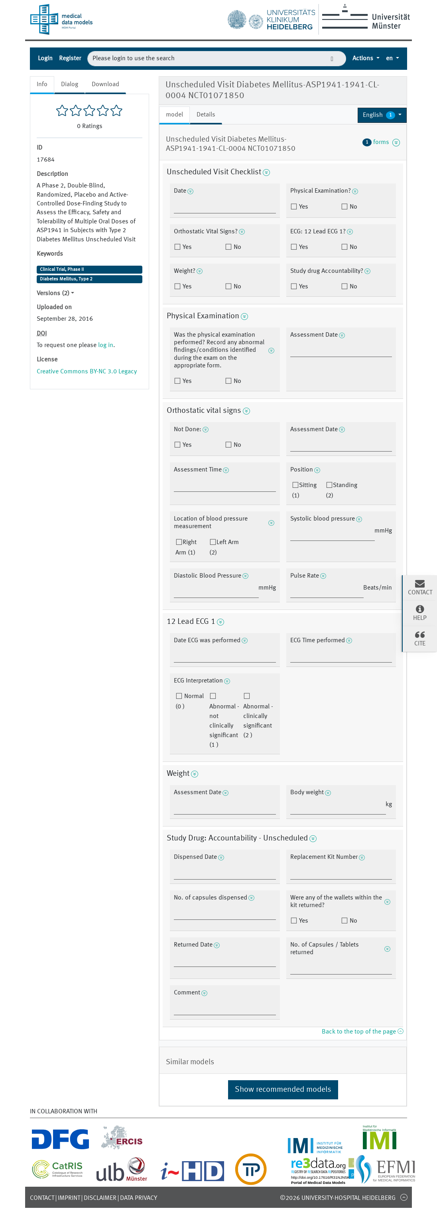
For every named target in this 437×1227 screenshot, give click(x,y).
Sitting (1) (304, 490)
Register (70, 58)
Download (105, 84)
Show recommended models (283, 1090)
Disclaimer (100, 1198)
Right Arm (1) (186, 547)
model (174, 115)
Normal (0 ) (189, 701)
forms (381, 142)
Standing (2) (341, 490)
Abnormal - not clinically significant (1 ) (224, 726)
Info (42, 84)
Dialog (69, 84)
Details (206, 115)
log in (105, 345)
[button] (382, 115)
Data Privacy (138, 1198)
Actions (363, 58)
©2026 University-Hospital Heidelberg (338, 1198)
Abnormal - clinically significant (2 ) (258, 721)
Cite (420, 638)
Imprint (69, 1198)
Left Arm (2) (224, 547)
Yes (302, 207)
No (352, 207)
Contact (42, 1198)
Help (420, 612)
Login (45, 58)
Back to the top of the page (362, 1032)
